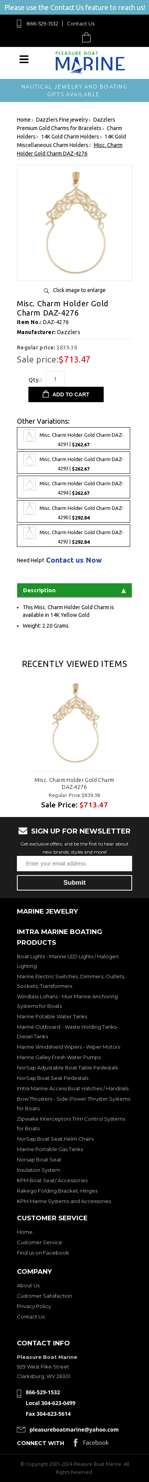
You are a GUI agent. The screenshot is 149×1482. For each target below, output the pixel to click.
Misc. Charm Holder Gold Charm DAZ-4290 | (73, 511)
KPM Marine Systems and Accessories (64, 1201)
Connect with (40, 1443)
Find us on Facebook (43, 1253)
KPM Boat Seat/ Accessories (52, 1180)
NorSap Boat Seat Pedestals (52, 1078)
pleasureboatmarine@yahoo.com (74, 1429)
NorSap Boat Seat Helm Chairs (55, 1139)
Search (68, 37)
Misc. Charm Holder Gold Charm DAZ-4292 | (73, 536)
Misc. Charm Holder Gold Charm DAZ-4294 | (73, 487)
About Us (28, 1285)
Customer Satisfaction (44, 1296)
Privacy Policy (34, 1306)
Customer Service (39, 1242)
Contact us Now (74, 560)
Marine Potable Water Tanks (52, 1016)
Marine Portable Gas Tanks (50, 1149)
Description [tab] (74, 590)
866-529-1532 (42, 23)
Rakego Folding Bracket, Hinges (57, 1191)
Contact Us (80, 23)
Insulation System (38, 1170)
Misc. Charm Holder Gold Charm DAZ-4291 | (73, 438)
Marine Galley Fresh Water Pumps (59, 1057)
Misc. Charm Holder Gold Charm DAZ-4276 (74, 783)
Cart (88, 37)
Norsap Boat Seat (39, 1159)
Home (25, 1232)
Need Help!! (30, 560)
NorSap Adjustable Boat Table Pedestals (67, 1067)
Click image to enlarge (79, 290)
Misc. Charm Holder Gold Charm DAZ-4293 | (73, 462)
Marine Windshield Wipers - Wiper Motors (68, 1047)
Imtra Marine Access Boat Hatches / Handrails (73, 1088)
